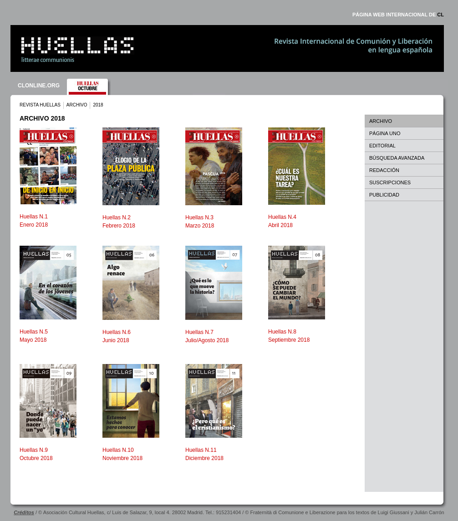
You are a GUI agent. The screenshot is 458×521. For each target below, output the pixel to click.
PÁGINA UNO (384, 133)
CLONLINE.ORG (39, 85)
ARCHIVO (76, 104)
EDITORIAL (382, 145)
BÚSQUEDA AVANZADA (396, 158)
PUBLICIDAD (384, 194)
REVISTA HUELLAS (40, 104)
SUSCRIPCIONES (390, 182)
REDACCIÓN (384, 170)
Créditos (24, 512)
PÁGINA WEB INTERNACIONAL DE (398, 14)
